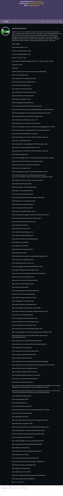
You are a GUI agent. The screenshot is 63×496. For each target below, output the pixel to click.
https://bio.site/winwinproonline (20, 399)
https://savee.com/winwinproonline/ (21, 140)
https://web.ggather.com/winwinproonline (23, 301)
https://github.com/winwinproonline (21, 99)
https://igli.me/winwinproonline (20, 154)
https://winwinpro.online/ (24, 51)
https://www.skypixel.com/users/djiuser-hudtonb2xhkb (26, 308)
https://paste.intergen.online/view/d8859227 (23, 478)
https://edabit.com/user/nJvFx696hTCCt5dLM (24, 297)
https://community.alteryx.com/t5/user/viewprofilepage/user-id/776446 (30, 409)
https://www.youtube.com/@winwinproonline (24, 78)
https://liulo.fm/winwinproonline (20, 287)
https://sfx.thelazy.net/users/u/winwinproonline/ (24, 368)
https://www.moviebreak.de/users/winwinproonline (25, 458)
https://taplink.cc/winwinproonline (21, 447)
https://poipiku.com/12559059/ (20, 246)
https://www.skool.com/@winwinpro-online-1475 (25, 120)
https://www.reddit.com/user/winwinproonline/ (24, 187)
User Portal (32, 3)
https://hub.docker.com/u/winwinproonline (23, 277)
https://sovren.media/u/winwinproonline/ (22, 194)
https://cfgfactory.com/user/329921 (21, 472)
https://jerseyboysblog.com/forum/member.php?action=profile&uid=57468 (31, 332)
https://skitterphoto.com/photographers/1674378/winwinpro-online (30, 144)
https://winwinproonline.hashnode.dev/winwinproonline (26, 218)
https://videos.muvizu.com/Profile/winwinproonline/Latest (27, 328)
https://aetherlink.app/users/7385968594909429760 (25, 290)
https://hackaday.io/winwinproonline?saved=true (24, 372)
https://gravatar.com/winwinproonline (22, 89)
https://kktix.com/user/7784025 (20, 242)
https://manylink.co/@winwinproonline (22, 358)
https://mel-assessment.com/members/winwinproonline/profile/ (29, 273)
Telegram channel (33, 5)
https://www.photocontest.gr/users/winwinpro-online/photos (28, 461)
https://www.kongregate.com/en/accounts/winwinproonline (27, 441)
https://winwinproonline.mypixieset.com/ (22, 232)
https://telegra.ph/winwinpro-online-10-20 (23, 263)
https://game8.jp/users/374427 (20, 416)
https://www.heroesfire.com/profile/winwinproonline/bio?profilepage (30, 361)
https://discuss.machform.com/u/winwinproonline (25, 239)
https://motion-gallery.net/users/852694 (22, 437)
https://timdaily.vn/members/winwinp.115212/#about (26, 375)
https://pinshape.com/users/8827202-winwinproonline (26, 123)
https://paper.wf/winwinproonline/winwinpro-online (25, 270)
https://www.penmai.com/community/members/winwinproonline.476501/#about (33, 365)
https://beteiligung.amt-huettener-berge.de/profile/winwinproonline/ (30, 171)
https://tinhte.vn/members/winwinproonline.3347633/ (26, 147)
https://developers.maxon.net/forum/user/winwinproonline (27, 180)
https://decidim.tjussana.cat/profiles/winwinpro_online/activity (28, 197)
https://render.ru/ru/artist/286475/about (22, 382)
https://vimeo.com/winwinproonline (21, 85)
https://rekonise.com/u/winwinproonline (22, 315)
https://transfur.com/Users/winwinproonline (23, 294)
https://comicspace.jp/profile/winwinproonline (24, 354)
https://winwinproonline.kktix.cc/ (20, 225)
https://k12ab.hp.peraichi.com (19, 403)
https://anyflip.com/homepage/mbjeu (22, 347)
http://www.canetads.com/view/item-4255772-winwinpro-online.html (30, 137)
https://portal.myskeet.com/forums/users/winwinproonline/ (27, 161)
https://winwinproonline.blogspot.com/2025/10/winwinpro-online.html (30, 215)
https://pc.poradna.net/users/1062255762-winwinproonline (27, 116)
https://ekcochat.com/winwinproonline (22, 413)
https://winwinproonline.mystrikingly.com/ (23, 235)
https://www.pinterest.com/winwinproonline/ (23, 82)
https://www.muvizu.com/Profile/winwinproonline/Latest (27, 340)
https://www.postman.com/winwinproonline (23, 201)
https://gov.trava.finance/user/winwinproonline (24, 304)
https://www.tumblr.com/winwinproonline (23, 95)
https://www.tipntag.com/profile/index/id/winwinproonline (27, 444)
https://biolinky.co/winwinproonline (21, 468)
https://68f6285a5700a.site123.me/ (21, 228)
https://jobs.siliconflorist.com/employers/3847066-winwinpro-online (30, 311)
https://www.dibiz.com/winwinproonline (22, 249)
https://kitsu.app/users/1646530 (20, 454)
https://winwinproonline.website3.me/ (22, 406)
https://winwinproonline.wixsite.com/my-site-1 (24, 221)
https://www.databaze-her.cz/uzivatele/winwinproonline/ (27, 451)
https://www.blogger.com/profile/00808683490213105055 (27, 266)
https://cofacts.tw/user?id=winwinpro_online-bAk (24, 133)
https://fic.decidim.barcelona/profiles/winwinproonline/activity (28, 434)
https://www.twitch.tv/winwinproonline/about (24, 92)
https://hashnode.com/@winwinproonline (23, 259)
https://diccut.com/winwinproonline (21, 168)
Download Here (38, 1)
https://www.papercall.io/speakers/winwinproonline (25, 351)
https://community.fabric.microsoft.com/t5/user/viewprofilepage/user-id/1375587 (33, 127)
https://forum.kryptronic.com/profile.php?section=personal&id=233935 (30, 130)
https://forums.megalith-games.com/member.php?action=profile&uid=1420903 (33, 158)
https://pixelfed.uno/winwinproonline (21, 396)
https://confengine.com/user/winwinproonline (24, 325)
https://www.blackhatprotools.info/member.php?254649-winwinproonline (31, 113)
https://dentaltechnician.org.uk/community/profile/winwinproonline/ (29, 256)
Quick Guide (40, 3)
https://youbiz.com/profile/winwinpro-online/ (23, 211)
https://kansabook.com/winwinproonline (22, 204)
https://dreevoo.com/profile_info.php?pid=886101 (25, 280)
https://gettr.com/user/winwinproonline (22, 190)
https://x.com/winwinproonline (20, 75)
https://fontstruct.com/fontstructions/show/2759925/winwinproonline (30, 427)
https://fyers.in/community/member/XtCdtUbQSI (24, 378)
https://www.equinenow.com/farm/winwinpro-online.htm (27, 106)
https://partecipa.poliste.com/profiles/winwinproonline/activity (28, 430)
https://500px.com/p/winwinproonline (22, 183)
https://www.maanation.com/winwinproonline (24, 465)
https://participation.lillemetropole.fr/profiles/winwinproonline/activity (30, 420)
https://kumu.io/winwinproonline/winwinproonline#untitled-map (28, 475)
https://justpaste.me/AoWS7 (19, 252)
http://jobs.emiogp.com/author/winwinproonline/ (25, 318)
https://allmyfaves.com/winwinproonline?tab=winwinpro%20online (29, 344)
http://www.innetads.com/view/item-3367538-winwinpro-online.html (30, 151)
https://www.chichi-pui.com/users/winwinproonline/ (25, 321)
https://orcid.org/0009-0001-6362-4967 (22, 208)
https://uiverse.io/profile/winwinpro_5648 (22, 284)
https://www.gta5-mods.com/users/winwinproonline (25, 164)
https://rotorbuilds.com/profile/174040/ (22, 423)
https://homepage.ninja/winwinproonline (22, 102)
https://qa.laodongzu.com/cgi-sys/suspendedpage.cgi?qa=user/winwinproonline (33, 109)
